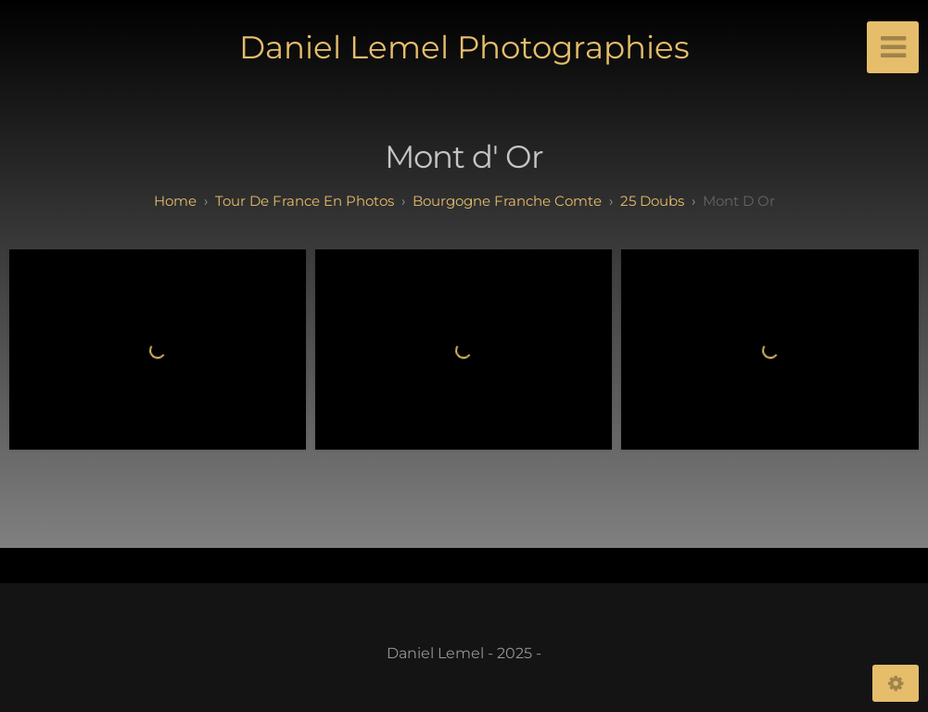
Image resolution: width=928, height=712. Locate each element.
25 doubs (652, 201)
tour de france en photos (304, 201)
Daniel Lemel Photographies (464, 47)
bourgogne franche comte (507, 201)
